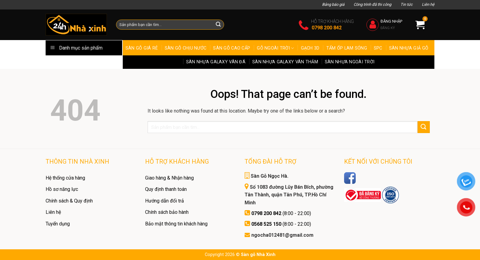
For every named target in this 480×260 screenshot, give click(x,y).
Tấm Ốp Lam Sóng (346, 48)
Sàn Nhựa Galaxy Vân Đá (216, 62)
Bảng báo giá (333, 4)
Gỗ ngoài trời (275, 48)
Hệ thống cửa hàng (65, 178)
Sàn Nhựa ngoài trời (349, 62)
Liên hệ (428, 4)
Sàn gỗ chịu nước (186, 48)
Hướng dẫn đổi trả (164, 201)
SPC (378, 48)
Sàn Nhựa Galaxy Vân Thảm (285, 62)
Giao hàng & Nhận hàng (169, 178)
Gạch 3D (310, 48)
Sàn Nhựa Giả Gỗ (408, 48)
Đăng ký (388, 28)
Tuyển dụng (58, 224)
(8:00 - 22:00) (281, 213)
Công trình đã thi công (372, 4)
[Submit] (424, 127)
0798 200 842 (327, 28)
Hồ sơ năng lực (62, 189)
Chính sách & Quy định (69, 201)
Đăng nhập (391, 21)
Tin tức (406, 4)
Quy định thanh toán (166, 189)
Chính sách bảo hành (167, 212)
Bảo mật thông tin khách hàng (176, 224)
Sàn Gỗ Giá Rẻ (142, 48)
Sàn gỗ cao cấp (231, 48)
